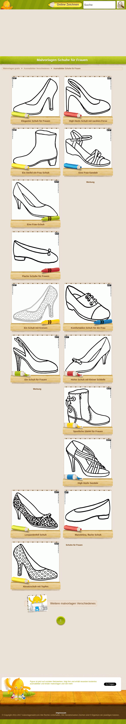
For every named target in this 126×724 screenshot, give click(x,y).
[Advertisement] (62, 32)
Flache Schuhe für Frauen (35, 276)
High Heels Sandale (88, 483)
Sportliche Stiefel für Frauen (88, 431)
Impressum (61, 713)
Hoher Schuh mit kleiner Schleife (88, 379)
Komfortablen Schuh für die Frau (88, 328)
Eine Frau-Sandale (88, 172)
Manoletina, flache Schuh (88, 535)
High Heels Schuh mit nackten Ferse (88, 121)
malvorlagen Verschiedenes (78, 603)
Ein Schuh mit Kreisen (35, 328)
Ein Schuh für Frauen (36, 379)
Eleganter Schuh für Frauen (35, 121)
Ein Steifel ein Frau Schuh (35, 172)
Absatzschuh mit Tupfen (36, 586)
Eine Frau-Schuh (35, 224)
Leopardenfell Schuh (35, 535)
